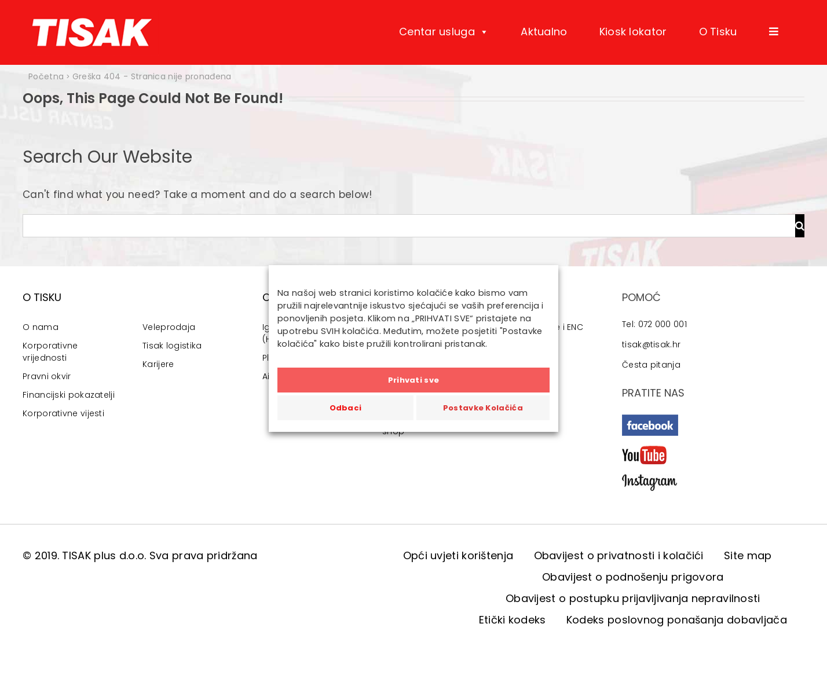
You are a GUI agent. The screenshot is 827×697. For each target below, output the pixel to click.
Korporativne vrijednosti (50, 352)
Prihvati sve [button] (414, 380)
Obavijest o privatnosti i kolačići (619, 555)
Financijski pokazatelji (69, 395)
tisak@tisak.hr (651, 344)
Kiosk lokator (633, 31)
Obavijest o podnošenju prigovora (633, 577)
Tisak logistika (172, 345)
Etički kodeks (512, 619)
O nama (40, 327)
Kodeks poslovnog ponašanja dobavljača (676, 619)
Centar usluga (444, 32)
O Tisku (718, 31)
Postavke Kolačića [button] (483, 407)
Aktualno (544, 31)
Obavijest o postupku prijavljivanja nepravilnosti (633, 598)
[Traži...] (409, 225)
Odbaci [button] (346, 407)
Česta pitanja (651, 364)
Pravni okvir (47, 376)
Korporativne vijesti (63, 413)
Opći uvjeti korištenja (458, 555)
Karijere (158, 364)
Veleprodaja (168, 327)
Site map (747, 555)
